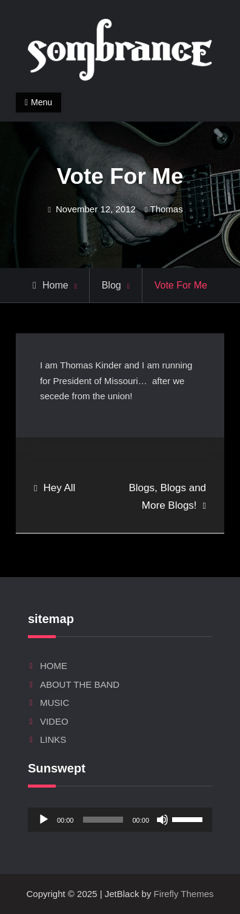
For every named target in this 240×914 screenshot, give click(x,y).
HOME (53, 666)
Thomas (166, 209)
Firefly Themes (184, 894)
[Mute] (162, 820)
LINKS (53, 739)
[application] (120, 820)
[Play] (44, 820)
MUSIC (54, 702)
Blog (111, 285)
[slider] (102, 820)
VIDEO (54, 721)
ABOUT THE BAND (79, 684)
